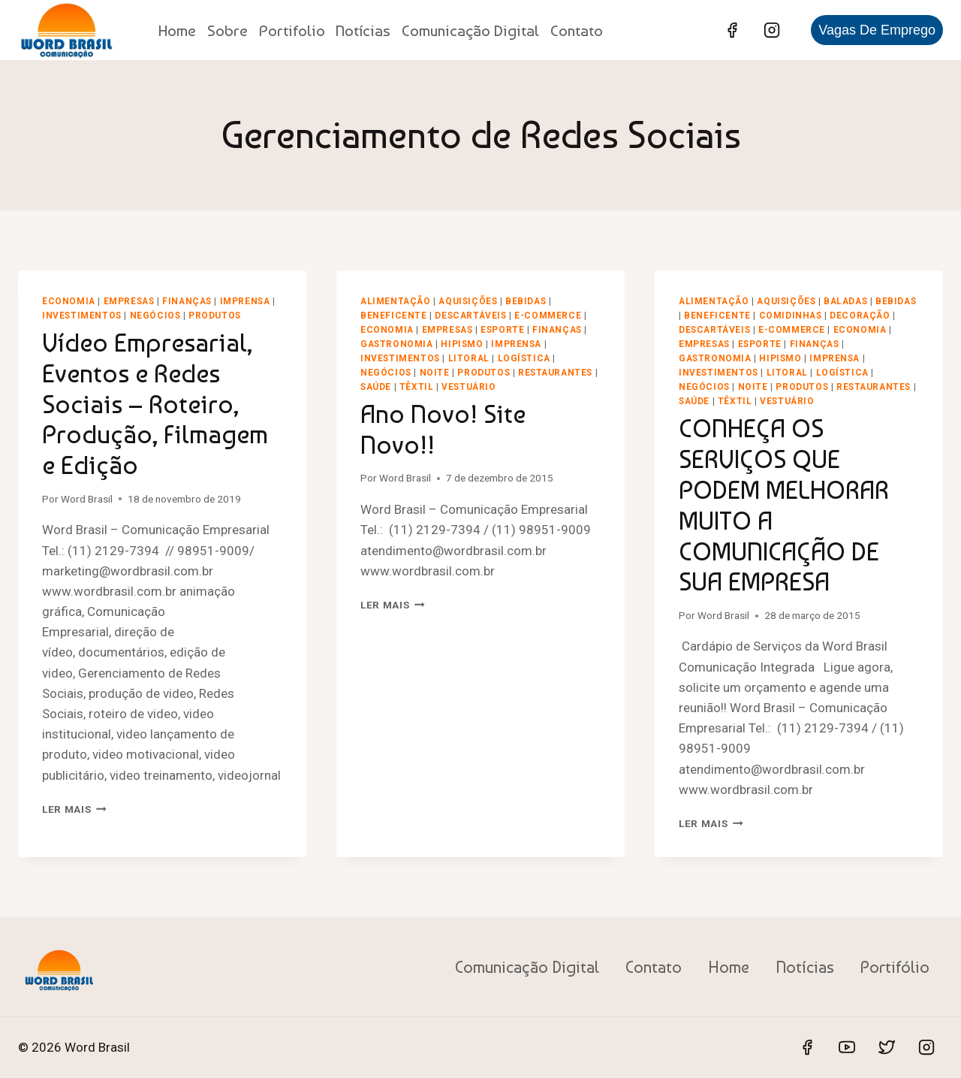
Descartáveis (470, 315)
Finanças (187, 301)
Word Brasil (87, 499)
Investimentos (82, 315)
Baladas (845, 301)
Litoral (469, 358)
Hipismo (462, 344)
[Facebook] (732, 30)
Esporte (502, 330)
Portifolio (292, 30)
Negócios (155, 315)
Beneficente (393, 315)
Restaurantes (555, 372)
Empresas (129, 301)
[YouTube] (846, 1047)
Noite (435, 372)
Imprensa (245, 301)
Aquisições (467, 301)
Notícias (363, 30)
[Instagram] (771, 30)
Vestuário (468, 387)
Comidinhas (790, 315)
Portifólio (894, 967)
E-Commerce (547, 315)
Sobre (227, 30)
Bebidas (525, 301)
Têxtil (416, 387)
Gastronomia (396, 344)
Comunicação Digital (470, 30)
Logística (524, 358)
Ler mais (74, 809)
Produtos (214, 315)
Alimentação (395, 301)
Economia (68, 301)
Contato (576, 30)
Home (177, 30)
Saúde (375, 387)
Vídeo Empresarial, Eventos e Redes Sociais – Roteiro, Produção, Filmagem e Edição (155, 404)
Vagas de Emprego (876, 30)
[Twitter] (886, 1047)
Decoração (860, 315)
